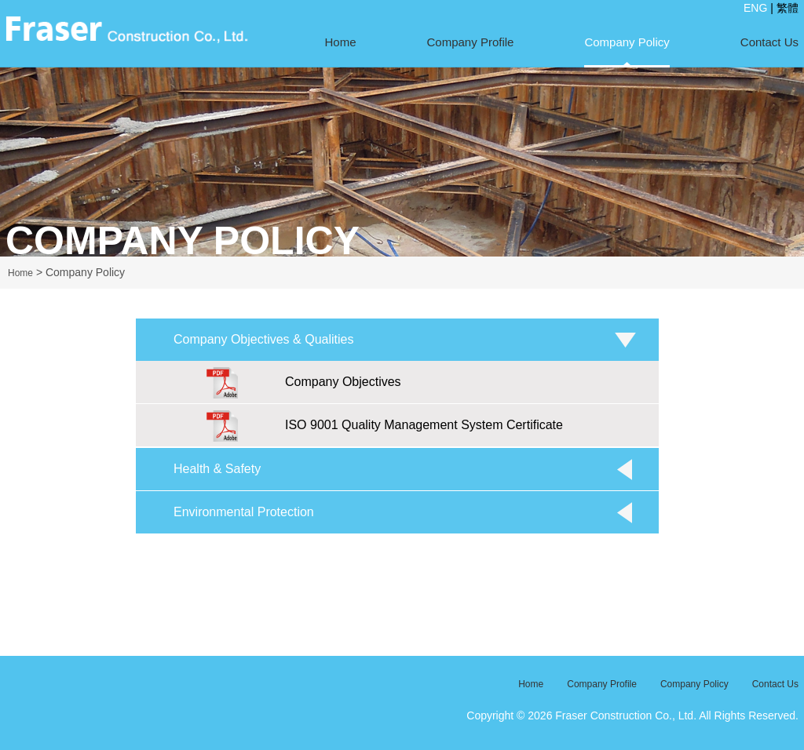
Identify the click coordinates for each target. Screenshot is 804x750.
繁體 (788, 8)
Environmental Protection (244, 512)
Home (340, 42)
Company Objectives (303, 383)
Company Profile (470, 42)
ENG (755, 8)
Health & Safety (217, 468)
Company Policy (626, 42)
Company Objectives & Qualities (263, 339)
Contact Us (769, 42)
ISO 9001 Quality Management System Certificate (384, 426)
